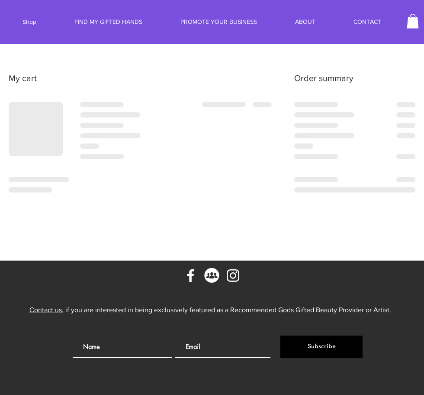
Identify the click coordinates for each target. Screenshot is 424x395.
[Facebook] (190, 275)
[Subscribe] (321, 347)
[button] (413, 21)
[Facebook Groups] (211, 275)
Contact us (45, 309)
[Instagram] (233, 275)
